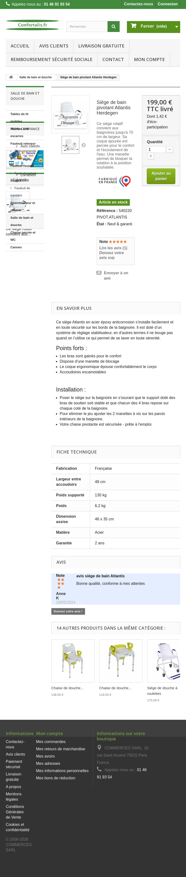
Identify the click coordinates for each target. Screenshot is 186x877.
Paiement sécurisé (26, 295)
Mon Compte (149, 59)
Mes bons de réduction (55, 778)
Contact (113, 59)
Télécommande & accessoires (23, 154)
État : (101, 224)
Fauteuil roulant (22, 166)
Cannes (16, 247)
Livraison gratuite (101, 46)
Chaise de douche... (67, 688)
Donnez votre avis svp (111, 255)
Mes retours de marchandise (60, 749)
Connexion (168, 4)
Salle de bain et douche (21, 221)
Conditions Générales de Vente (15, 812)
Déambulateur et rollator (22, 206)
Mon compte (49, 733)
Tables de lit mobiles (19, 117)
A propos (13, 787)
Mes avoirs (45, 756)
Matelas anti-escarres (20, 132)
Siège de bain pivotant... (24, 399)
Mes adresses (48, 763)
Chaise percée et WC (22, 236)
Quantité (155, 142)
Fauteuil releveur (23, 143)
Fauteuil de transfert (20, 191)
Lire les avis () (113, 248)
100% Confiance (25, 265)
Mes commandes (51, 742)
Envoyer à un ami (116, 275)
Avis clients (53, 46)
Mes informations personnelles (62, 771)
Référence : (107, 211)
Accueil (20, 46)
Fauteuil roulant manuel (23, 177)
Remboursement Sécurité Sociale (52, 59)
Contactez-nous (138, 4)
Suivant (83, 144)
